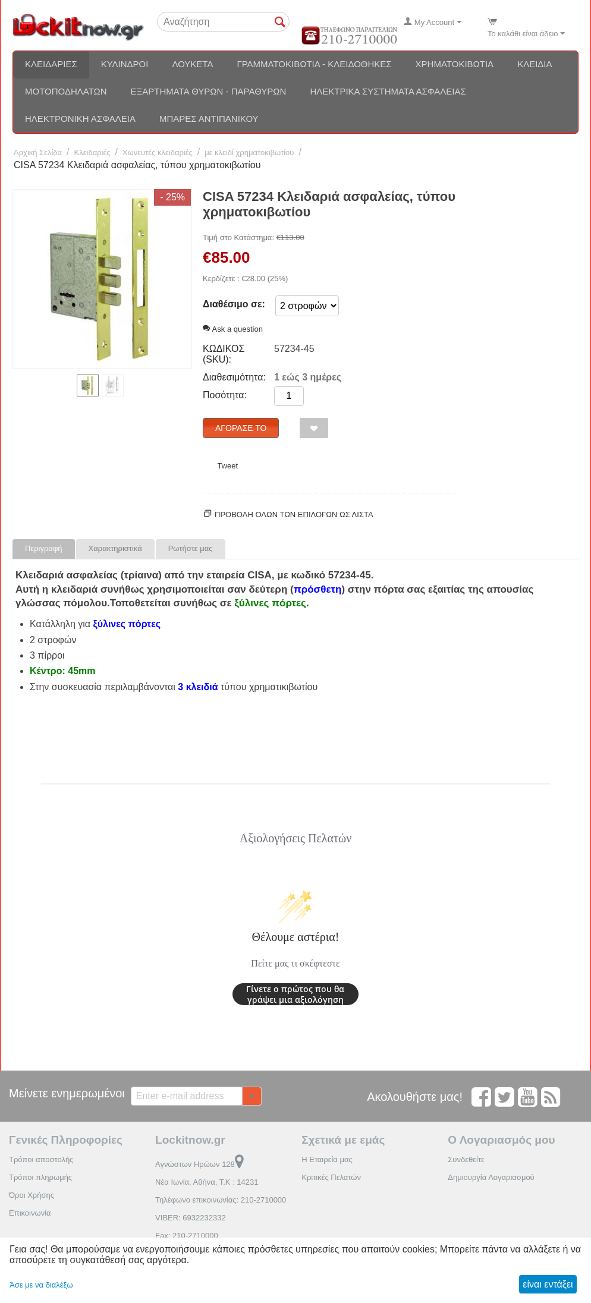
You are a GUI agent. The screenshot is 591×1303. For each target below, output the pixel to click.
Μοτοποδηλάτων (66, 91)
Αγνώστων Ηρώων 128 (199, 1164)
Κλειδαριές (51, 64)
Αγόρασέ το (240, 428)
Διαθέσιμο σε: (234, 304)
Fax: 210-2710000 (186, 1235)
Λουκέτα (192, 64)
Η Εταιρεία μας (327, 1159)
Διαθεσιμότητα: (234, 377)
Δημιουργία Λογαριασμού (491, 1177)
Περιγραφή (43, 548)
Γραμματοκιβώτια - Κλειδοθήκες (314, 64)
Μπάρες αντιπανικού (209, 119)
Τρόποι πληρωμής (40, 1177)
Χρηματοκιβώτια (455, 64)
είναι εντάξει (548, 1284)
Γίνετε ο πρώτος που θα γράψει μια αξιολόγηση (295, 994)
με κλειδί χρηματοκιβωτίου (249, 152)
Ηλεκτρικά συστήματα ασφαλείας (388, 91)
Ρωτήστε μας (190, 548)
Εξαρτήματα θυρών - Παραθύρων (209, 91)
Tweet (227, 465)
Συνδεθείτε (466, 1159)
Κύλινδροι (125, 64)
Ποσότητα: (225, 395)
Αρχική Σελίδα (38, 152)
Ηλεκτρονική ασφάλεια (80, 119)
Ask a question (233, 329)
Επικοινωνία (30, 1212)
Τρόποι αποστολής (41, 1159)
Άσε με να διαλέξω (41, 1284)
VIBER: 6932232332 (190, 1217)
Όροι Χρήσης (31, 1195)
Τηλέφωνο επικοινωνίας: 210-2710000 (220, 1199)
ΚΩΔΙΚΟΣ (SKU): (223, 354)
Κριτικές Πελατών (331, 1177)
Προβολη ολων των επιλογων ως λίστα (294, 514)
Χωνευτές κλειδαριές (157, 152)
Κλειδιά (534, 64)
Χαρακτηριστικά (115, 548)
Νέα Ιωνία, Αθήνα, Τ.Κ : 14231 (206, 1182)
